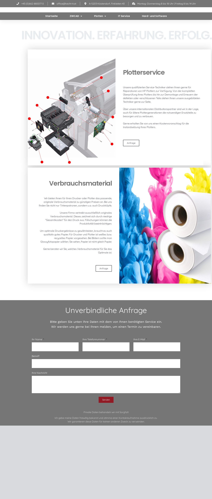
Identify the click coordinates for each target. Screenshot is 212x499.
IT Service (124, 31)
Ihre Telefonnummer (94, 357)
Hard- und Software (154, 31)
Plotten (100, 31)
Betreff (35, 374)
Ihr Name (37, 357)
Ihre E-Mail (139, 357)
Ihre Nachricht (39, 390)
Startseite (51, 31)
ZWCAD (76, 31)
